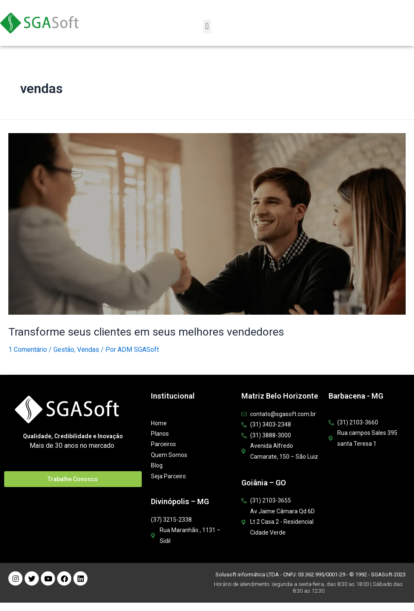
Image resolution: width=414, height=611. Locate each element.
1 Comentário (27, 349)
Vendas (88, 349)
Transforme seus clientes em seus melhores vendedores (142, 331)
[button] (207, 26)
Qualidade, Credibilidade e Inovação (73, 435)
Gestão (63, 349)
